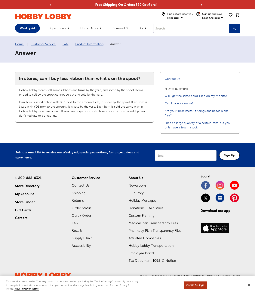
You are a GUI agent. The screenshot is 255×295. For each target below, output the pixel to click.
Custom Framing (141, 215)
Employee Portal (141, 253)
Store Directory (27, 186)
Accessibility (81, 245)
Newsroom (137, 185)
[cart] (237, 15)
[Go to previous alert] (50, 4)
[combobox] (191, 28)
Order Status (81, 208)
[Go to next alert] (202, 4)
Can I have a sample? (179, 103)
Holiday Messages (142, 200)
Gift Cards (23, 210)
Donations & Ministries (146, 208)
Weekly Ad (27, 28)
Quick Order (81, 215)
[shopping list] (230, 15)
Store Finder (25, 202)
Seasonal (119, 28)
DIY (141, 28)
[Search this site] (234, 28)
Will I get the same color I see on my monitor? (197, 95)
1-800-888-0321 (28, 178)
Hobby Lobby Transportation (151, 245)
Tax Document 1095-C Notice (152, 261)
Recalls (77, 230)
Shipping (78, 193)
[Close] (249, 285)
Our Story (136, 193)
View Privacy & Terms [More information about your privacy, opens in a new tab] (26, 288)
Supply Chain (82, 238)
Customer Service (43, 44)
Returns (78, 200)
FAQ (65, 44)
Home (19, 44)
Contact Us (172, 78)
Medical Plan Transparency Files (153, 223)
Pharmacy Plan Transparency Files (155, 230)
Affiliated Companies (145, 238)
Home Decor (89, 28)
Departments (57, 28)
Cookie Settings (195, 285)
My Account (24, 194)
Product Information (89, 44)
